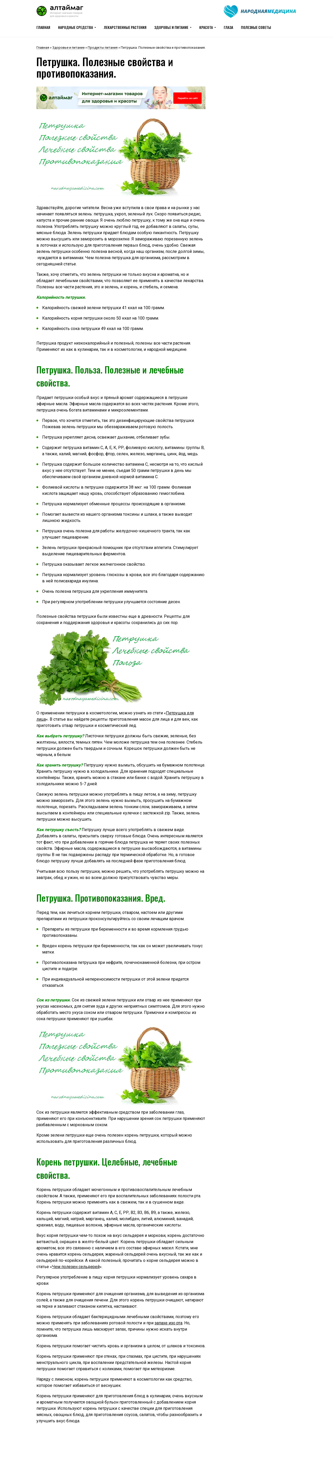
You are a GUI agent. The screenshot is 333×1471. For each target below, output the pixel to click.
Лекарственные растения (125, 27)
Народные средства (75, 27)
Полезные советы (256, 27)
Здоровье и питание (171, 27)
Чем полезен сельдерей (76, 1266)
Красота (206, 27)
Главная (43, 27)
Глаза (228, 27)
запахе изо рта (168, 1322)
